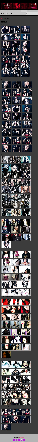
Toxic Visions (21, 437)
